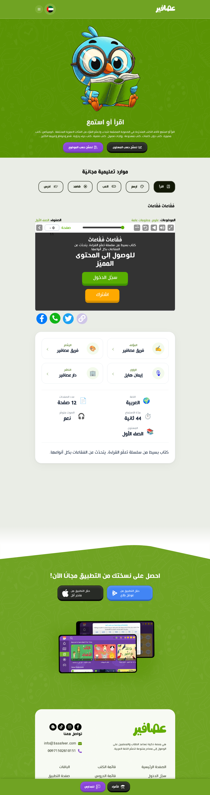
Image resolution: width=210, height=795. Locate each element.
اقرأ (164, 186)
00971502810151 (65, 751)
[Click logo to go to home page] (165, 9)
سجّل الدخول (105, 277)
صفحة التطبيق (59, 776)
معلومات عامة (140, 220)
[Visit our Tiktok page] (61, 727)
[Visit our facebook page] (78, 727)
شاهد (80, 186)
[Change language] (50, 9)
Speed (137, 226)
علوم (155, 220)
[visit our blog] (53, 727)
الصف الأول (42, 220)
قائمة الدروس (105, 776)
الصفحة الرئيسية (153, 767)
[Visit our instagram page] (69, 727)
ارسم (137, 186)
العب (109, 186)
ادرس (51, 186)
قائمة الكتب (107, 767)
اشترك (102, 295)
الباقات (64, 767)
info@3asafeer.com (63, 743)
